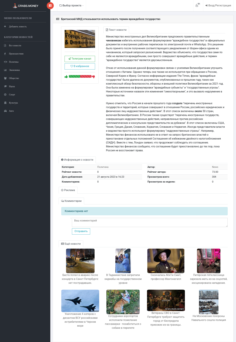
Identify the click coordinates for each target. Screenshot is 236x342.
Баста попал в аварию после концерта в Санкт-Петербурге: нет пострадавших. (76, 275)
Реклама (64, 186)
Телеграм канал (76, 59)
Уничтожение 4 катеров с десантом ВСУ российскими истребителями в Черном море (76, 314)
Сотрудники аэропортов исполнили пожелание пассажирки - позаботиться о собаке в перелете (120, 318)
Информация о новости (73, 155)
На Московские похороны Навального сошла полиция (208, 314)
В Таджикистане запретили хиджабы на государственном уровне (120, 275)
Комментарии (67, 197)
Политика (11, 61)
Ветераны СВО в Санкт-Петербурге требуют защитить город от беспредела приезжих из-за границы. (164, 315)
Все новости (12, 45)
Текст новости (113, 29)
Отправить (76, 227)
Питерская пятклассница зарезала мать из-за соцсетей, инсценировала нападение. (208, 275)
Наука (9, 86)
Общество (11, 77)
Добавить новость (15, 26)
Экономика (12, 69)
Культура (11, 102)
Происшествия (13, 53)
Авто (9, 110)
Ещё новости (67, 239)
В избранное (76, 66)
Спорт (9, 94)
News (215, 163)
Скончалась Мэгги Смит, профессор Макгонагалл (164, 273)
